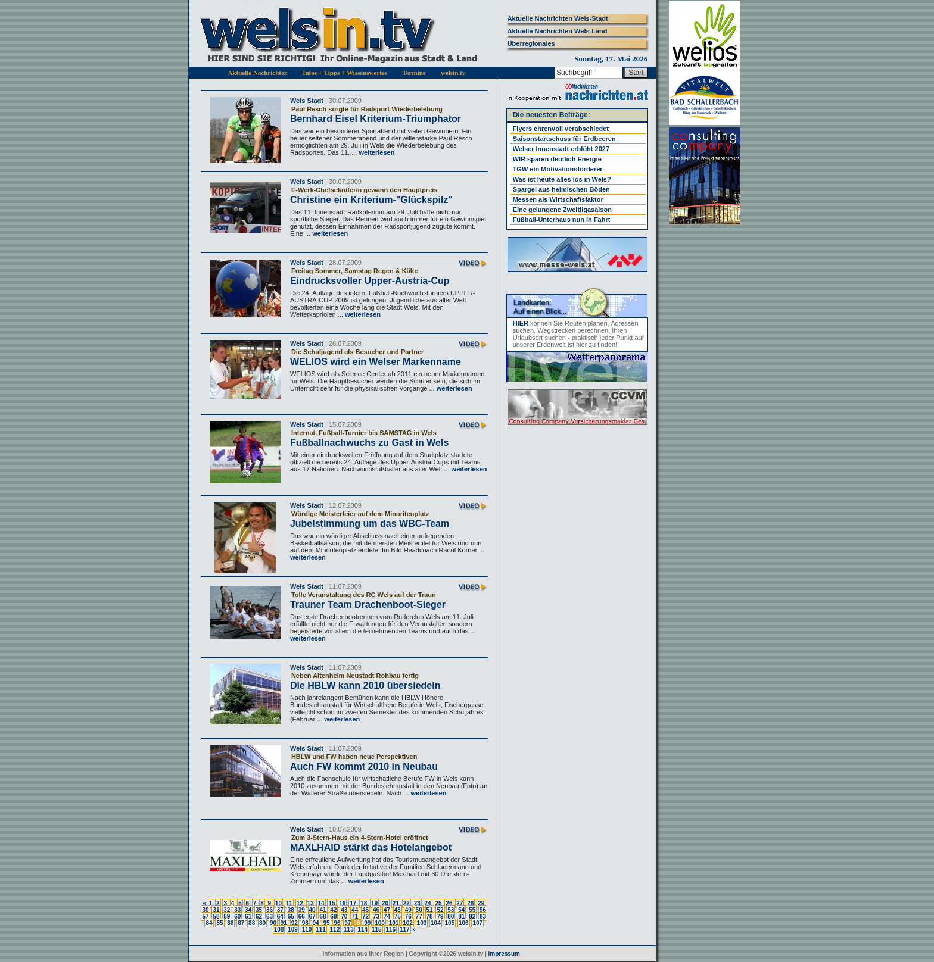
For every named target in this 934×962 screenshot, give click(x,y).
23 (417, 903)
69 (333, 916)
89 (262, 923)
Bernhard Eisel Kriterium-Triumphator (375, 119)
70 (344, 916)
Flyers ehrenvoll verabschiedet (561, 128)
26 (449, 903)
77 (419, 916)
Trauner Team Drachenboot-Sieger (368, 604)
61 (248, 916)
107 (477, 923)
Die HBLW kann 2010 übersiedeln (365, 685)
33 (237, 910)
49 (408, 910)
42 (333, 910)
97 (347, 923)
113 (349, 929)
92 (294, 923)
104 (436, 923)
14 (320, 903)
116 (390, 929)
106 (464, 923)
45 (365, 910)
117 (405, 929)
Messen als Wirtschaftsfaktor (558, 199)
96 (337, 923)
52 (440, 910)
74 (387, 916)
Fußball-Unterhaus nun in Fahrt (562, 219)
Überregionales (531, 43)
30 (205, 910)
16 (342, 903)
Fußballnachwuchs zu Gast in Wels (369, 443)
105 (450, 923)
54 (461, 910)
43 (344, 910)
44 (354, 910)
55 (472, 910)
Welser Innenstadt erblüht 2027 (561, 148)
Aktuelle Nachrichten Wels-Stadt (558, 18)
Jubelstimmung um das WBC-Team (369, 524)
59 (226, 916)
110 (307, 929)
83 (483, 916)
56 (483, 910)
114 (363, 929)
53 (450, 910)
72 (365, 916)
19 (374, 903)
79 (440, 916)
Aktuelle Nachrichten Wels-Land (558, 31)
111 (321, 929)
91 (284, 923)
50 (419, 910)
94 (316, 923)
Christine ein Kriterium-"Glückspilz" (371, 200)
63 (269, 916)
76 (408, 916)
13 (310, 903)
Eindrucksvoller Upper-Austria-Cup (370, 281)
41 (322, 910)
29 (481, 903)
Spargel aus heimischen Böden (561, 189)
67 (312, 916)
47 (387, 910)
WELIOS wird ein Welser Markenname (375, 362)
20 (385, 903)
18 (363, 903)
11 (289, 903)
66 (301, 916)
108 (279, 929)
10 (278, 903)
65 (291, 916)
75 (397, 916)
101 (394, 923)
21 (396, 903)
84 (209, 923)
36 (269, 910)
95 (326, 923)
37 (280, 910)
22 (406, 903)
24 (428, 903)
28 (470, 903)
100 (380, 923)
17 (353, 903)
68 (322, 916)
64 (280, 916)
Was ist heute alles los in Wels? (562, 179)
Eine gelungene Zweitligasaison (562, 209)
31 (216, 910)
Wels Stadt (306, 100)
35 (259, 910)
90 (273, 923)
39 (301, 910)
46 (376, 910)
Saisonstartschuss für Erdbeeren (564, 138)
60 (237, 916)
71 (354, 916)
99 (367, 923)
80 (450, 916)
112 (335, 929)
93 (305, 923)
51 (429, 910)
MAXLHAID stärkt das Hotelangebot (371, 847)
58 (216, 916)
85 (219, 923)
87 (241, 923)
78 (429, 916)
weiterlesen (375, 152)
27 (459, 903)
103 (422, 923)
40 (312, 910)
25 (438, 903)
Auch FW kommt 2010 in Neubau (364, 766)
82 (472, 916)
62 (259, 916)
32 (226, 910)
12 (300, 903)
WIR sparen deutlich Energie (557, 159)
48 (397, 910)
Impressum (504, 954)
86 (230, 923)
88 (251, 923)
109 (293, 929)
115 (377, 929)
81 (461, 916)
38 (291, 910)
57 (205, 916)
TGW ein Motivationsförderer (558, 169)
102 (408, 923)
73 (376, 916)
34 (248, 910)
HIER (520, 323)
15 (331, 903)
